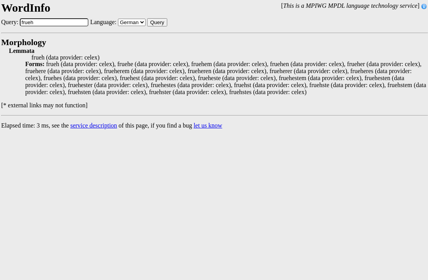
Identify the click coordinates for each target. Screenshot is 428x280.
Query (157, 22)
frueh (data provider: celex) (65, 57)
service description (93, 125)
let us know (208, 125)
